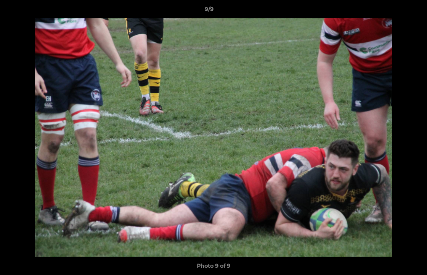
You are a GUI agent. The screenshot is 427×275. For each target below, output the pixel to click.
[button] (395, 11)
